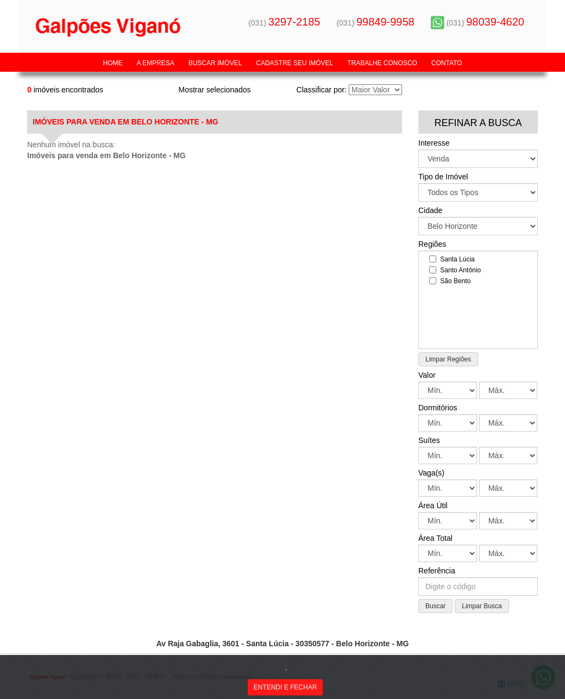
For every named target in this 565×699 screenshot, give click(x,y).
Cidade (430, 210)
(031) (284, 22)
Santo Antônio (455, 269)
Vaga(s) (431, 473)
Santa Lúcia (452, 259)
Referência (436, 571)
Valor (427, 375)
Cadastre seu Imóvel (294, 63)
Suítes (429, 440)
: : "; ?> (478, 226)
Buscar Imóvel (215, 63)
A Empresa (155, 63)
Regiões (432, 244)
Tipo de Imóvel (443, 176)
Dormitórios (437, 407)
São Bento (449, 280)
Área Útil (433, 505)
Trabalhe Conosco (382, 63)
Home (113, 63)
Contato (446, 63)
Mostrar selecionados (214, 89)
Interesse (434, 143)
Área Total (435, 538)
